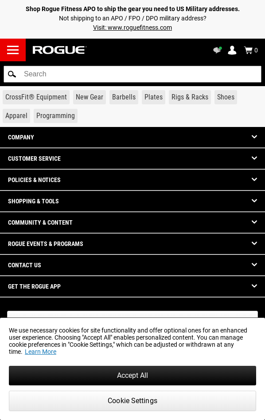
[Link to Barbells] (123, 97)
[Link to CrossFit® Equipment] (36, 97)
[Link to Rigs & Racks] (190, 97)
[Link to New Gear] (89, 97)
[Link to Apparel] (16, 116)
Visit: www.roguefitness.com (132, 27)
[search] (132, 74)
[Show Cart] (251, 50)
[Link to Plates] (153, 97)
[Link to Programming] (56, 116)
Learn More (40, 351)
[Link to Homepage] (60, 50)
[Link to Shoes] (225, 97)
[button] (12, 74)
